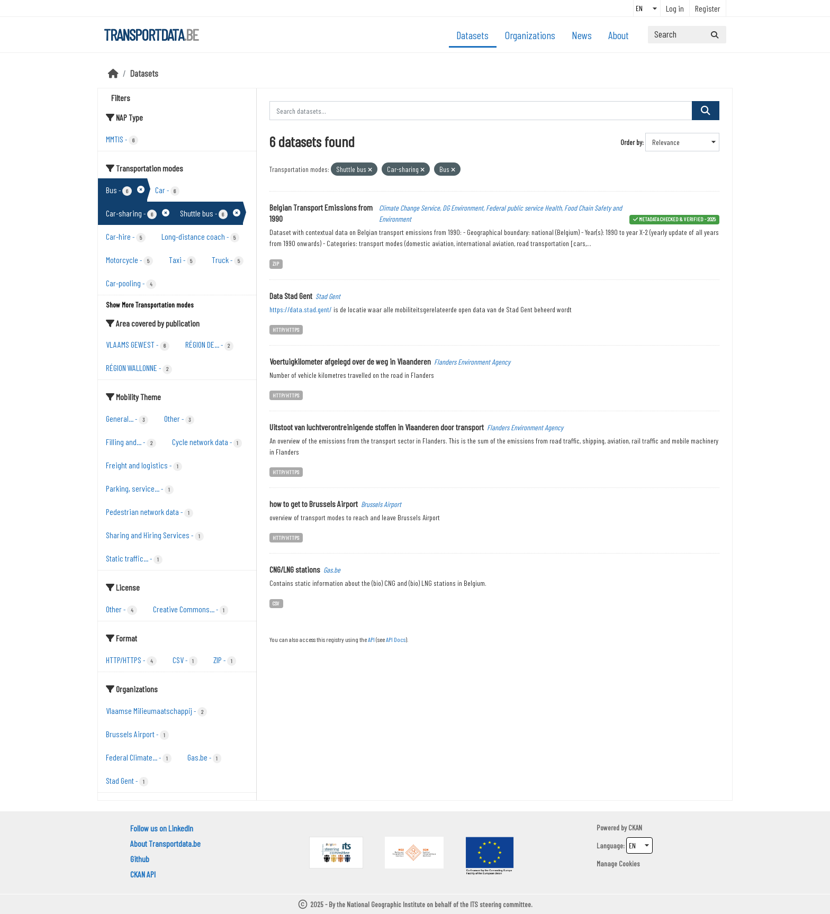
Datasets (472, 35)
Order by (631, 142)
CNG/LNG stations (294, 569)
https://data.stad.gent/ (300, 309)
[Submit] (714, 34)
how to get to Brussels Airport (313, 504)
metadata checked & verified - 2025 (677, 218)
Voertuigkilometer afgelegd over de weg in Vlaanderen (350, 361)
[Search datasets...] (687, 34)
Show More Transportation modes (150, 304)
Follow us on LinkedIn (161, 828)
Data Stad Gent (290, 296)
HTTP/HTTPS (286, 329)
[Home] (113, 73)
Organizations (530, 35)
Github (139, 859)
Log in (675, 8)
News (582, 35)
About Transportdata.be (165, 843)
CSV (276, 603)
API (371, 639)
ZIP (276, 263)
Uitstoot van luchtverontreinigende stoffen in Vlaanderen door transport (376, 427)
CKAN (635, 827)
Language (610, 845)
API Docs (395, 639)
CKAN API (143, 874)
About (618, 35)
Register (707, 8)
